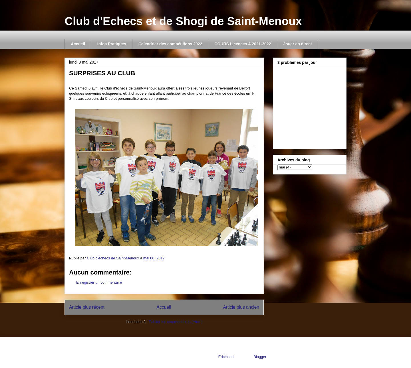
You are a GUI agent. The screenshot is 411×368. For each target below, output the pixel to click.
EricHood (225, 357)
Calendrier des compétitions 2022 (170, 44)
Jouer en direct (297, 44)
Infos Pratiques (111, 44)
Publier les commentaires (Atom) (176, 322)
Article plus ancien (241, 307)
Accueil (78, 44)
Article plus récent (86, 307)
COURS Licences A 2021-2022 (242, 44)
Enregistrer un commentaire (99, 282)
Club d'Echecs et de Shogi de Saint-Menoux (183, 21)
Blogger (259, 357)
